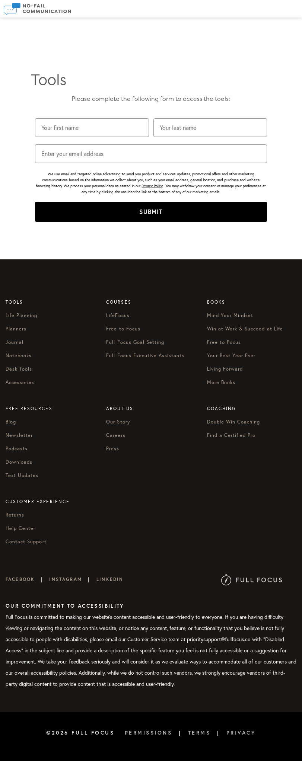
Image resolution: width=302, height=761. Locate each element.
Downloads (19, 462)
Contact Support (26, 541)
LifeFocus (117, 315)
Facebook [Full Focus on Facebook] (20, 579)
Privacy (241, 732)
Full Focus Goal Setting (135, 342)
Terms (199, 732)
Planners (16, 329)
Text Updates (22, 475)
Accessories (20, 382)
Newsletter (19, 435)
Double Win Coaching (233, 422)
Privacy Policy (152, 185)
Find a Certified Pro (231, 435)
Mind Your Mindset (230, 315)
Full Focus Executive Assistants (145, 355)
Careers (115, 435)
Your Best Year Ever (231, 355)
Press (112, 448)
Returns (15, 515)
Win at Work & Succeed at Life (245, 329)
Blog (11, 422)
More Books (221, 382)
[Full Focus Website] (251, 579)
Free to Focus (123, 329)
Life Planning (22, 315)
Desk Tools (19, 369)
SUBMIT (151, 211)
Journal (14, 342)
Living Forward (225, 369)
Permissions (148, 732)
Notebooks (19, 355)
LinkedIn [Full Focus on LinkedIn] (109, 579)
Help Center (20, 528)
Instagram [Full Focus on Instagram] (65, 579)
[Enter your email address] (151, 153)
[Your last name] (210, 127)
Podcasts (17, 448)
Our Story (118, 422)
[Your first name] (92, 127)
